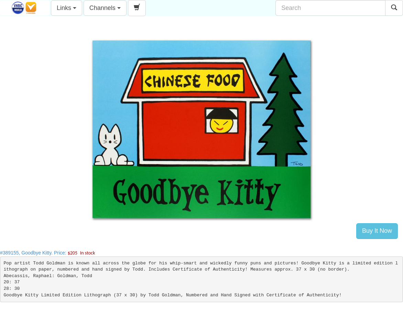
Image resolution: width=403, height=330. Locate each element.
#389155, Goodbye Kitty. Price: (47, 252)
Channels (105, 7)
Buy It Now (377, 230)
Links (66, 7)
